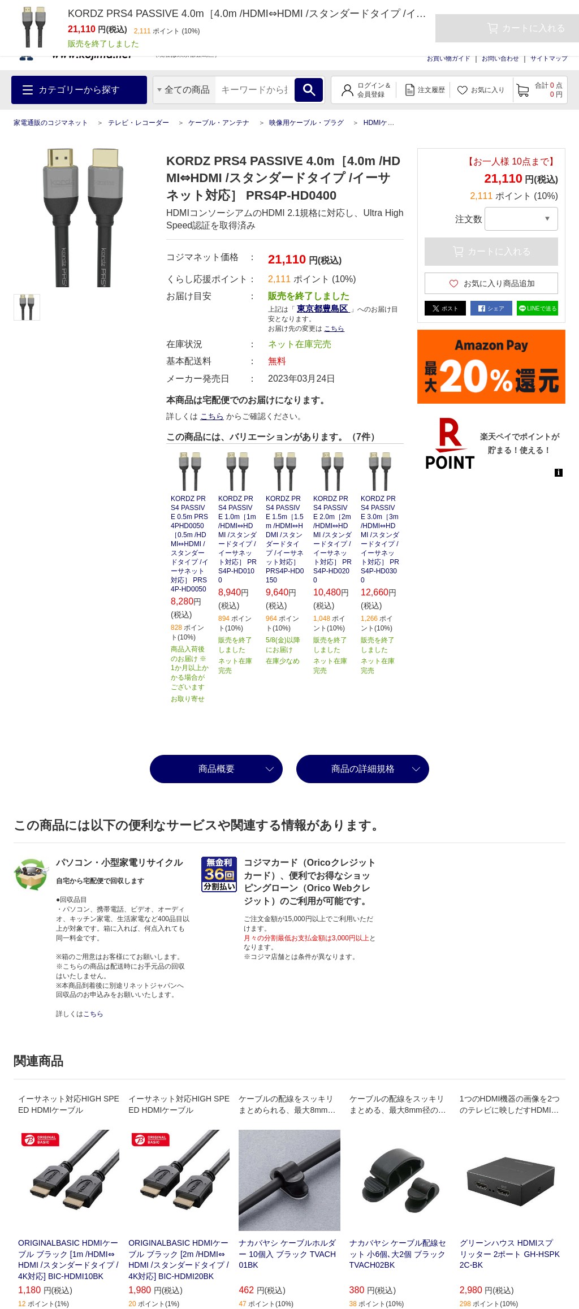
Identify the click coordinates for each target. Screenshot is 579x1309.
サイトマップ (549, 58)
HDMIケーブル (386, 123)
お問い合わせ (500, 58)
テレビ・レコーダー (138, 123)
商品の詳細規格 (363, 769)
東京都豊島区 (323, 308)
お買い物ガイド (448, 58)
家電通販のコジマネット (51, 123)
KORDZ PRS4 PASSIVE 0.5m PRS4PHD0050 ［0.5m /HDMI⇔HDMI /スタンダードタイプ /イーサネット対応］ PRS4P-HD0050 (190, 544)
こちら (334, 328)
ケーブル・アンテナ (218, 123)
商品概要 (216, 769)
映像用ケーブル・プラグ (306, 123)
